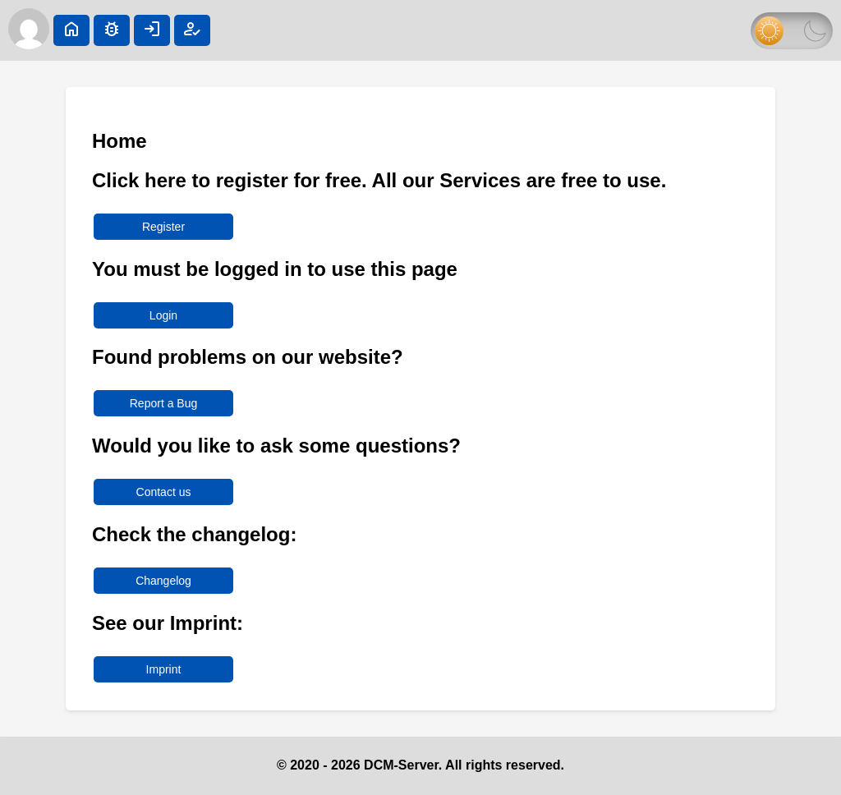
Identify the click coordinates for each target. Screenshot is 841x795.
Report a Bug (164, 403)
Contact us (163, 492)
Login (163, 315)
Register (163, 226)
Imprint (164, 669)
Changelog (163, 580)
